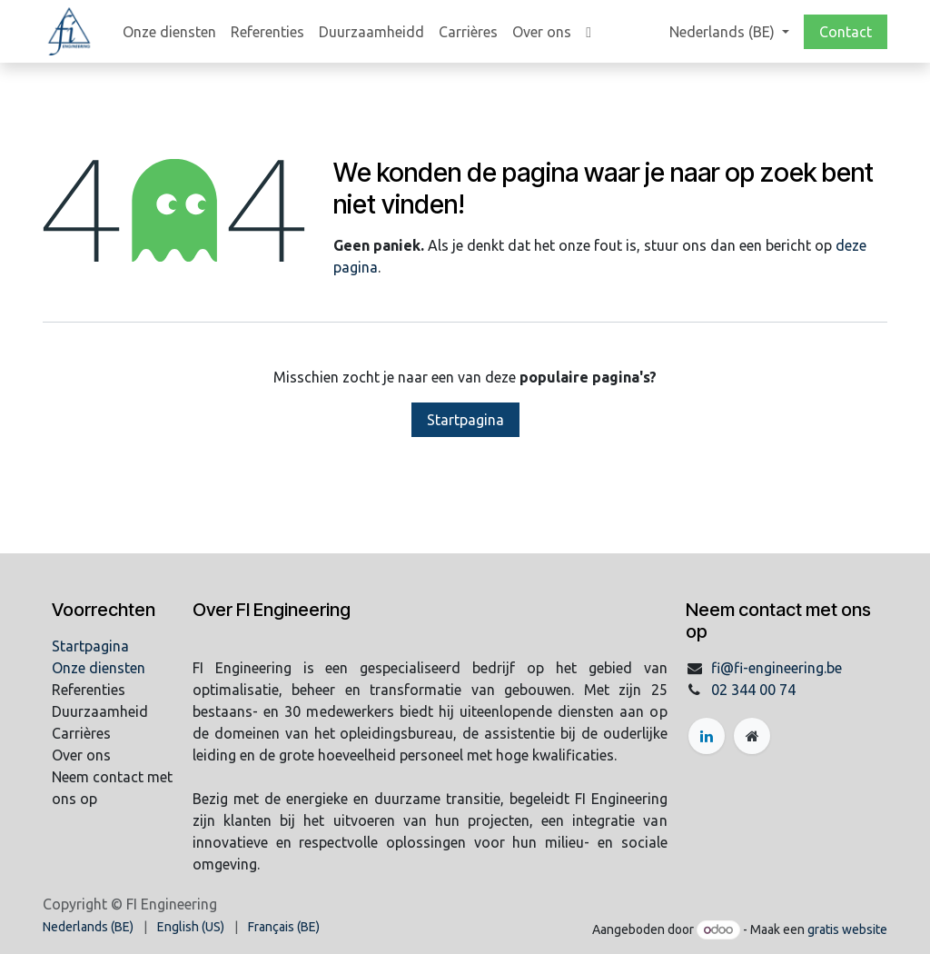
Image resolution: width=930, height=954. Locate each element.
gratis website (847, 929)
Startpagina (465, 420)
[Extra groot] (752, 736)
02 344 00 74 (753, 689)
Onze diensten (98, 668)
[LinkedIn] (706, 736)
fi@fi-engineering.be (776, 668)
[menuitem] (169, 32)
